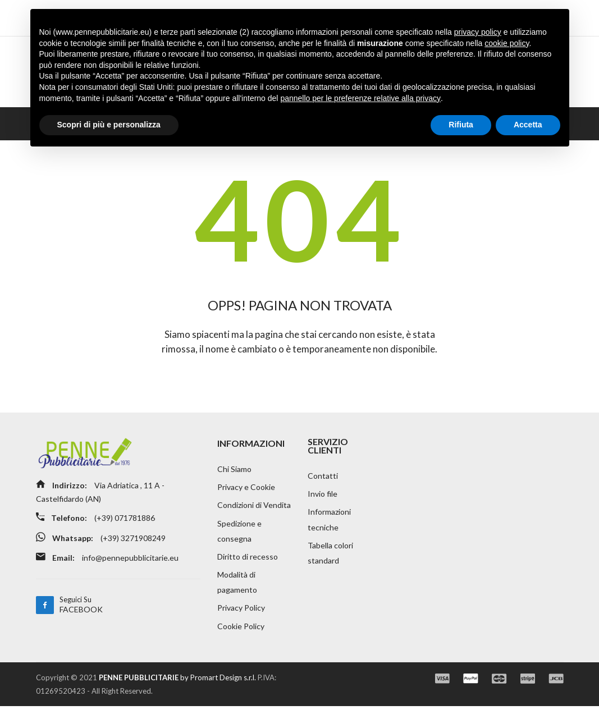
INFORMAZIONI (251, 451)
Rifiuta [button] (461, 124)
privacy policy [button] (477, 32)
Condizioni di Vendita (254, 514)
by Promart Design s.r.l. (177, 690)
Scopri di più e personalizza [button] (109, 124)
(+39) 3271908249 (135, 544)
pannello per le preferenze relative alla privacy (360, 98)
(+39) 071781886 (126, 526)
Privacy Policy (241, 620)
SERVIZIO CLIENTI (328, 454)
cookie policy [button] (506, 43)
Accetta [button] (528, 124)
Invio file (322, 502)
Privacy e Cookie (246, 496)
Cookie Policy (240, 638)
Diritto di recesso (247, 567)
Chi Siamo (234, 477)
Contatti (323, 484)
